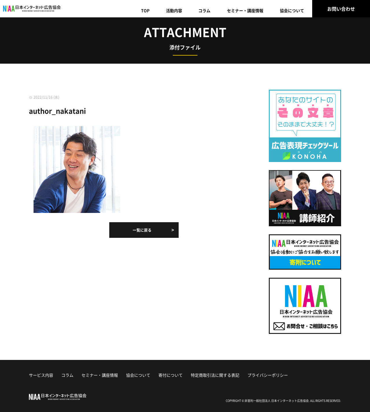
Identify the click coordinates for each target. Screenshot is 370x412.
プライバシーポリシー (267, 375)
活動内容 (174, 10)
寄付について (170, 375)
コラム (204, 10)
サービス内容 (41, 375)
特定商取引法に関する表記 (215, 375)
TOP (145, 10)
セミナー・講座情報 (245, 10)
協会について (292, 10)
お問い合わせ (341, 8)
